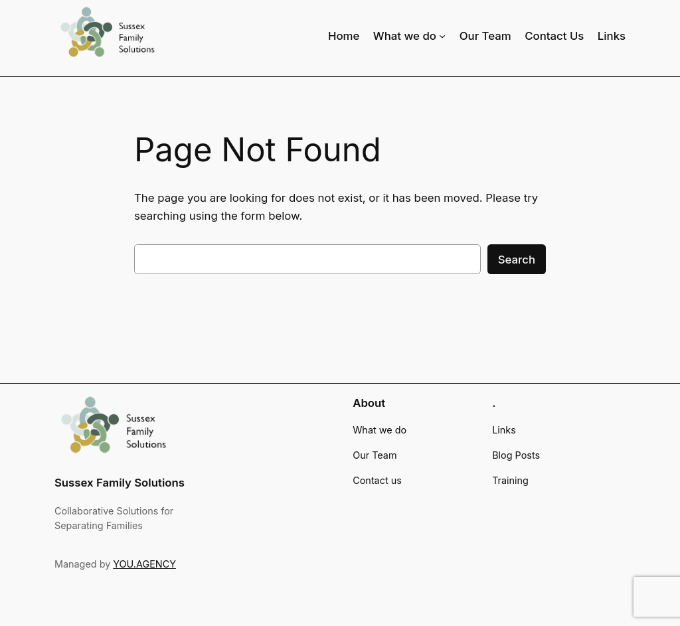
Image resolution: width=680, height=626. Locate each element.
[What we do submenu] (442, 35)
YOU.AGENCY (144, 564)
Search (516, 259)
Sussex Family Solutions (119, 482)
